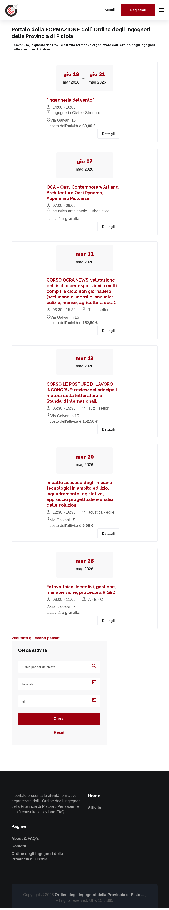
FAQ (60, 814)
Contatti (19, 848)
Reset (59, 735)
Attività (94, 810)
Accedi (110, 10)
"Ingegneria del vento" (70, 100)
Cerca (59, 721)
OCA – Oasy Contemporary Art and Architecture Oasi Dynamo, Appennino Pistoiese (83, 193)
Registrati (138, 10)
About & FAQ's (25, 840)
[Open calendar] (94, 684)
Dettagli (108, 134)
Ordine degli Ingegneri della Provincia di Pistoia (100, 897)
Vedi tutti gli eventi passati (36, 640)
